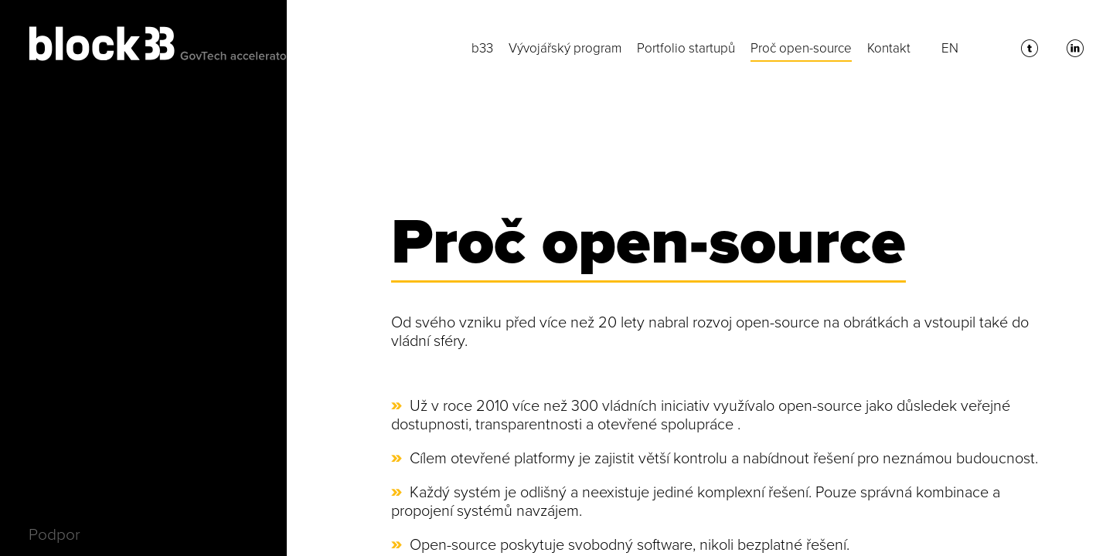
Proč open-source (801, 48)
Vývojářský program (565, 48)
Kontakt (888, 48)
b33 (482, 48)
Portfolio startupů (686, 48)
